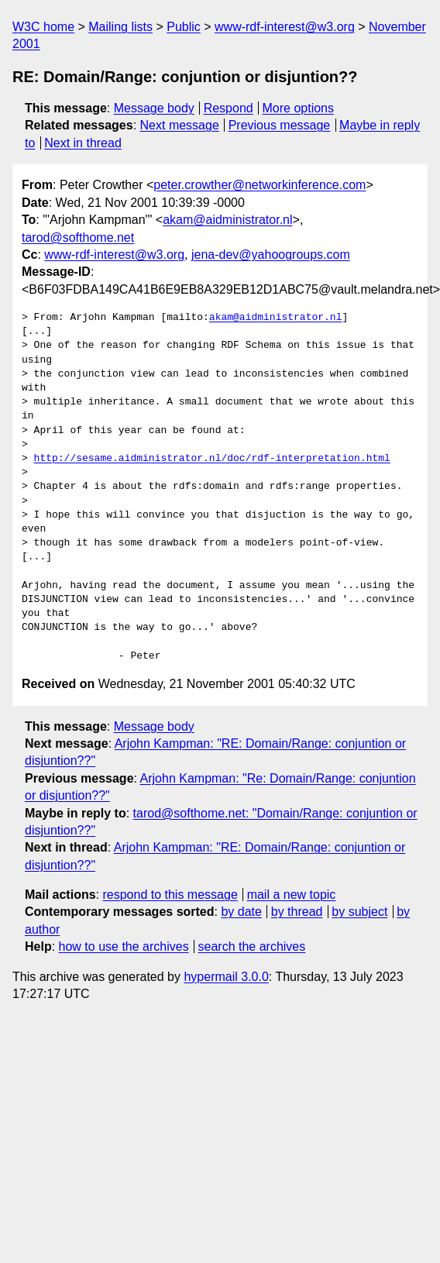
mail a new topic (291, 894)
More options (299, 108)
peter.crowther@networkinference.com (259, 184)
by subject (359, 911)
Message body (154, 108)
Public (184, 26)
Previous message (280, 125)
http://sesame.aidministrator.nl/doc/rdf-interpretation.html (212, 459)
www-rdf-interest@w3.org (285, 26)
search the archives (252, 946)
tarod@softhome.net (78, 237)
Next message (179, 125)
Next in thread (83, 143)
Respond (228, 108)
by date (241, 911)
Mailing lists (120, 26)
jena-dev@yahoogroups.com (270, 254)
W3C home (43, 26)
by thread (297, 911)
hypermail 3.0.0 (226, 976)
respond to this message (169, 894)
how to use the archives (124, 946)
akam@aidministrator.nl (227, 219)
